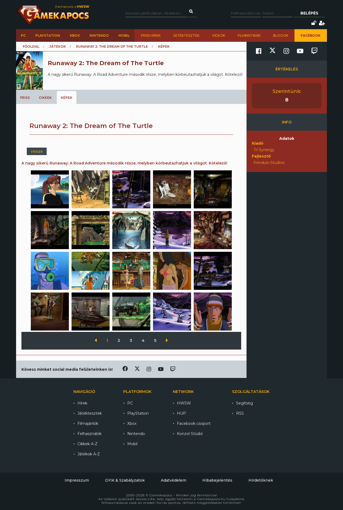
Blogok (280, 35)
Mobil (124, 35)
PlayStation (47, 35)
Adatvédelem (173, 480)
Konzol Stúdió (190, 433)
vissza (37, 151)
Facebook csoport (194, 423)
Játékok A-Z (88, 454)
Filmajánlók (87, 423)
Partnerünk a (72, 7)
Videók (218, 35)
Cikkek (45, 98)
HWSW (184, 403)
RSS (240, 413)
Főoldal (31, 46)
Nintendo (99, 35)
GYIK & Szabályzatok (125, 480)
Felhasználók (89, 433)
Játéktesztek (186, 35)
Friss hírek (151, 35)
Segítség (244, 403)
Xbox (75, 35)
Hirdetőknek (260, 480)
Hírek (82, 403)
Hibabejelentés (217, 480)
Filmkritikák (249, 35)
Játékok (57, 46)
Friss (25, 98)
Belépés (309, 13)
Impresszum (77, 480)
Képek (66, 98)
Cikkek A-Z (87, 443)
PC (23, 35)
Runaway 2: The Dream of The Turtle (112, 46)
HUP (181, 413)
